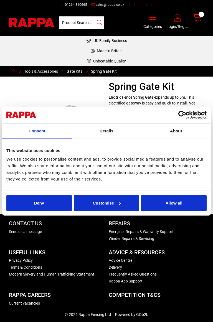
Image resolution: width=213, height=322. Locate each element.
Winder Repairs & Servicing (131, 238)
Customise (107, 203)
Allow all (174, 203)
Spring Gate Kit (104, 71)
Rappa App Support (126, 281)
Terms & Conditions (25, 267)
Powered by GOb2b (131, 314)
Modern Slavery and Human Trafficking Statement (51, 274)
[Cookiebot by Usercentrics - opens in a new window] (182, 115)
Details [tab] (106, 130)
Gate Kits (74, 71)
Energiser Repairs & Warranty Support (141, 231)
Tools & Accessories (41, 71)
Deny (39, 203)
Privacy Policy (21, 260)
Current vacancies (24, 303)
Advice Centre (120, 260)
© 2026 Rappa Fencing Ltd (88, 314)
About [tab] (176, 130)
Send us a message (25, 231)
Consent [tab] (37, 130)
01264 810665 (74, 5)
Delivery (115, 267)
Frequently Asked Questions (133, 274)
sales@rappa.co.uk (108, 5)
